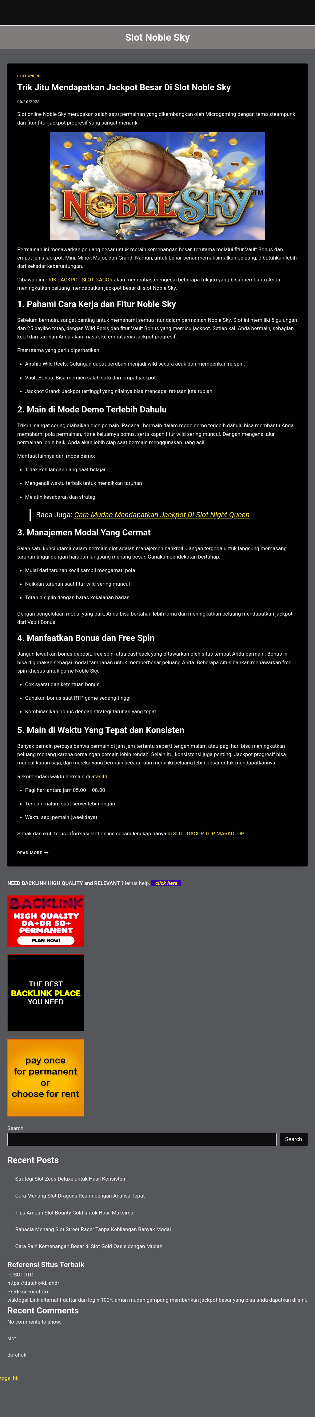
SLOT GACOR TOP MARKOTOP (208, 833)
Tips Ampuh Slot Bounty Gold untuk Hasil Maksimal (75, 1213)
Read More (33, 852)
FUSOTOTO (20, 1275)
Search (15, 1128)
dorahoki (17, 1355)
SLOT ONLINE (29, 76)
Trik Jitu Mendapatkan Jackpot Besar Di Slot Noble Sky (124, 87)
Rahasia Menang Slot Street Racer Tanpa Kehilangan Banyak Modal (93, 1229)
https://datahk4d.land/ (33, 1283)
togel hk (9, 1378)
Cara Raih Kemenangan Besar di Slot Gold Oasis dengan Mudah (89, 1246)
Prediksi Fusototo (27, 1291)
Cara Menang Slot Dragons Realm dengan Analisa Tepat (80, 1196)
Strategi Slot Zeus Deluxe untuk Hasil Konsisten (70, 1179)
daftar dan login (81, 1300)
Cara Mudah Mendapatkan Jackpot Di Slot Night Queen (161, 514)
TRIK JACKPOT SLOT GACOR (79, 279)
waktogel (17, 1300)
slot (11, 1338)
